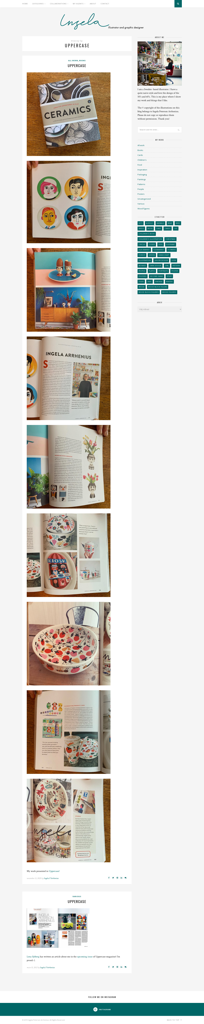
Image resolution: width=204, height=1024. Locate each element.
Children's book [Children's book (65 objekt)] (147, 234)
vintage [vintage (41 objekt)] (158, 282)
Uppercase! (54, 871)
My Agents (78, 4)
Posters (141, 194)
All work (73, 60)
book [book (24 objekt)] (150, 228)
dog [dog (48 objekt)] (161, 244)
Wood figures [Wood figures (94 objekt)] (169, 292)
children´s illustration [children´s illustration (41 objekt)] (150, 239)
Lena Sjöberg (33, 956)
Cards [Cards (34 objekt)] (167, 228)
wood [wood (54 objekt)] (141, 287)
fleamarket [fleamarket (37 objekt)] (158, 250)
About (93, 4)
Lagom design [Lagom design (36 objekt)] (161, 260)
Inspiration (142, 169)
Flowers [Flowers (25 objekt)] (172, 250)
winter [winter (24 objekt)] (169, 282)
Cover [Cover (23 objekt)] (152, 244)
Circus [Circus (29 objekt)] (142, 244)
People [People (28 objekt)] (142, 271)
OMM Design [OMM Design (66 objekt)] (155, 266)
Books (82, 60)
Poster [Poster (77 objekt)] (175, 271)
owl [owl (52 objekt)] (167, 266)
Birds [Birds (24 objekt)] (141, 228)
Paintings (142, 179)
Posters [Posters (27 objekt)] (142, 276)
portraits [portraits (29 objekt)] (163, 271)
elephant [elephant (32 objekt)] (170, 244)
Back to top (174, 1020)
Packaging (142, 174)
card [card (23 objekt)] (158, 228)
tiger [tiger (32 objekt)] (141, 282)
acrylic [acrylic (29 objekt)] (149, 223)
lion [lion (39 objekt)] (174, 260)
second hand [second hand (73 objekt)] (156, 276)
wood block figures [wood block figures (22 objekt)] (149, 292)
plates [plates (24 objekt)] (152, 271)
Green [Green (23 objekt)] (152, 255)
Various (77, 896)
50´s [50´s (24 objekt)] (140, 223)
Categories (38, 4)
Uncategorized (144, 199)
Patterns (141, 184)
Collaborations (58, 4)
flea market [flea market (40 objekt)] (144, 250)
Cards (140, 155)
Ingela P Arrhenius (51, 878)
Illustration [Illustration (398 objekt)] (145, 260)
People (141, 189)
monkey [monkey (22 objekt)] (142, 266)
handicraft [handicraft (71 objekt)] (164, 255)
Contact (105, 4)
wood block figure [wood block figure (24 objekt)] (157, 287)
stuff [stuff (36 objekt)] (169, 276)
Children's (142, 160)
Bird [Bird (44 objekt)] (178, 223)
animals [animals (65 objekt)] (160, 223)
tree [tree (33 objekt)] (149, 282)
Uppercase (77, 65)
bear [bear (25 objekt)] (170, 223)
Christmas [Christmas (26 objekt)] (170, 239)
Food (140, 164)
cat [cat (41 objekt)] (175, 228)
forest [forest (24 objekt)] (142, 255)
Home (25, 4)
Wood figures (144, 208)
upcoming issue (84, 956)
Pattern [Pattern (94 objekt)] (176, 266)
